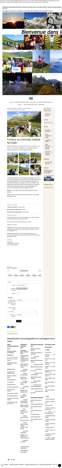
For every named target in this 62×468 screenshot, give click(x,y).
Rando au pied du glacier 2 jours (37, 404)
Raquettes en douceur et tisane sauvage (24, 366)
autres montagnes (57, 7)
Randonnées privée (50, 344)
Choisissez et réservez (17, 108)
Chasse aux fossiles (37, 367)
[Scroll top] (59, 465)
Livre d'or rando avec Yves (30, 105)
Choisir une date (24, 271)
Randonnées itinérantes (37, 398)
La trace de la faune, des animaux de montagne (24, 437)
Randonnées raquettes (11, 379)
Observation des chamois (38, 364)
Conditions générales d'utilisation (16, 464)
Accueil (11, 102)
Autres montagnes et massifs (49, 136)
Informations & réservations (21, 102)
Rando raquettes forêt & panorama (23, 396)
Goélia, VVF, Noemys (13, 316)
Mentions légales (4, 464)
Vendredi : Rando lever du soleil (37, 389)
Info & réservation (27, 108)
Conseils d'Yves (11, 369)
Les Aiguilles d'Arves (49, 141)
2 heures (22, 413)
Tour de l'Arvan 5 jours (35, 414)
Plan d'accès (41, 105)
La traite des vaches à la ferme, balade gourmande (24, 401)
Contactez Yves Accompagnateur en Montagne (48, 173)
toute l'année (48, 347)
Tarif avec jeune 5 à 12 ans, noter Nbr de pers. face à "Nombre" (12, 303)
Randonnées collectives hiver (23, 346)
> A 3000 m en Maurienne (50, 399)
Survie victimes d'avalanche (12, 396)
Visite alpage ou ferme (11, 384)
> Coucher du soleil (48, 405)
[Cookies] (2, 465)
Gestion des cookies (57, 465)
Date (14, 285)
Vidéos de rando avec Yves (45, 102)
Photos (20, 105)
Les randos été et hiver (49, 131)
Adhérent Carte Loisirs (12, 309)
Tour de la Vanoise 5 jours (36, 417)
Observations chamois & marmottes (49, 154)
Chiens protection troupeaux (12, 393)
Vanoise (49, 7)
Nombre (14, 293)
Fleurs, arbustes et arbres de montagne (49, 147)
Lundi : (21, 364)
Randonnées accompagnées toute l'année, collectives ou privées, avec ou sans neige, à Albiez (24, 7)
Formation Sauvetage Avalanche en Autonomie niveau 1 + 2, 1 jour (24, 359)
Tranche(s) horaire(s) (13, 289)
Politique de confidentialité (45, 464)
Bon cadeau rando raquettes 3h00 (24, 352)
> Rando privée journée (49, 427)
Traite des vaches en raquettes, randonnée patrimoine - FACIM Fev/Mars (24, 425)
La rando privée (48, 352)
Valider (19, 321)
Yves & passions (10, 382)
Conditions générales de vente (31, 464)
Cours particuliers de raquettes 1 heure (23, 411)
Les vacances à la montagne (12, 387)
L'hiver (48, 350)
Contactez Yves (34, 102)
